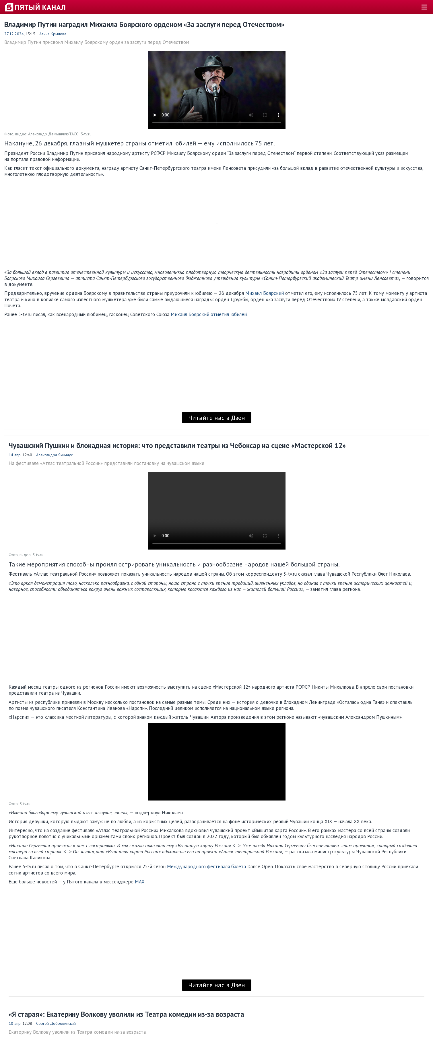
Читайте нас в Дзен (216, 418)
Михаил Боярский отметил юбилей (209, 314)
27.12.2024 (14, 33)
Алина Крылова (52, 33)
